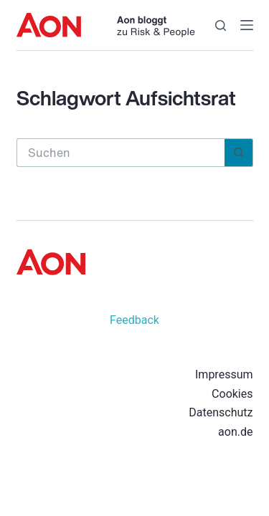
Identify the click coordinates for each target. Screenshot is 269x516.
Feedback (134, 320)
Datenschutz (221, 412)
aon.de (235, 432)
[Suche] (220, 25)
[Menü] (246, 25)
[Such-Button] (239, 152)
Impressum (224, 374)
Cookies (232, 394)
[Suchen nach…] (120, 152)
